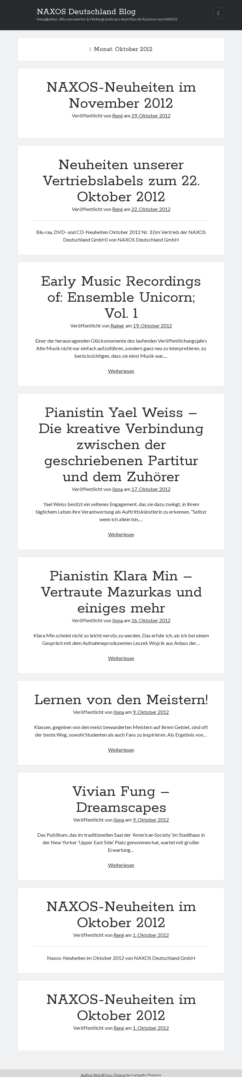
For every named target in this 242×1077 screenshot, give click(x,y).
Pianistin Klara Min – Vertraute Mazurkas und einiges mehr (121, 592)
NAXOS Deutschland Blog (86, 12)
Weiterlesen (121, 371)
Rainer (117, 325)
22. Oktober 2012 (150, 209)
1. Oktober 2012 (151, 935)
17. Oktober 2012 (150, 489)
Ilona (117, 489)
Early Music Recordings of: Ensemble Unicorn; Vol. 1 (121, 297)
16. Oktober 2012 (150, 620)
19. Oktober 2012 (152, 325)
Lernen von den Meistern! (121, 700)
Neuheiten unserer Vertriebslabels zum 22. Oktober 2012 (121, 181)
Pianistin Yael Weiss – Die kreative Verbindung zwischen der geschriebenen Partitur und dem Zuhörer (121, 445)
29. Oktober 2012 (150, 115)
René (117, 115)
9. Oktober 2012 (151, 712)
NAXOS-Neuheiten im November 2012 (121, 95)
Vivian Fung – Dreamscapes (121, 800)
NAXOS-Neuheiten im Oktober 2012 (121, 915)
